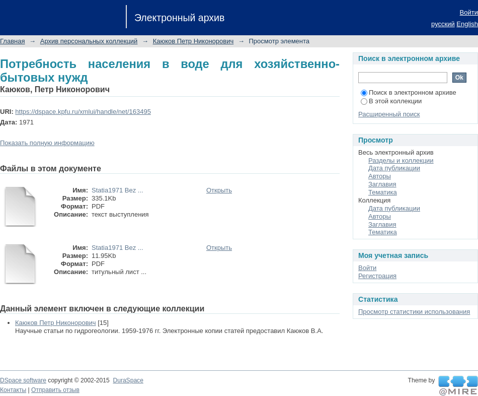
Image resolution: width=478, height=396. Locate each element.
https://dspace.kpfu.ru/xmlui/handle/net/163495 (83, 111)
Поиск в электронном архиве (408, 92)
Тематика (382, 192)
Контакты (13, 389)
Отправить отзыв (55, 389)
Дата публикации (394, 168)
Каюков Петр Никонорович (193, 41)
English (467, 24)
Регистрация (377, 276)
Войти (469, 12)
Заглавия (382, 184)
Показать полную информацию (47, 143)
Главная (12, 41)
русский (443, 24)
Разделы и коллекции (401, 160)
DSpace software (23, 380)
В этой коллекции (391, 101)
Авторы (379, 176)
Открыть (219, 190)
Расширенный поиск (389, 114)
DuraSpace (128, 380)
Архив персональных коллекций (89, 41)
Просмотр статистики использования (414, 311)
